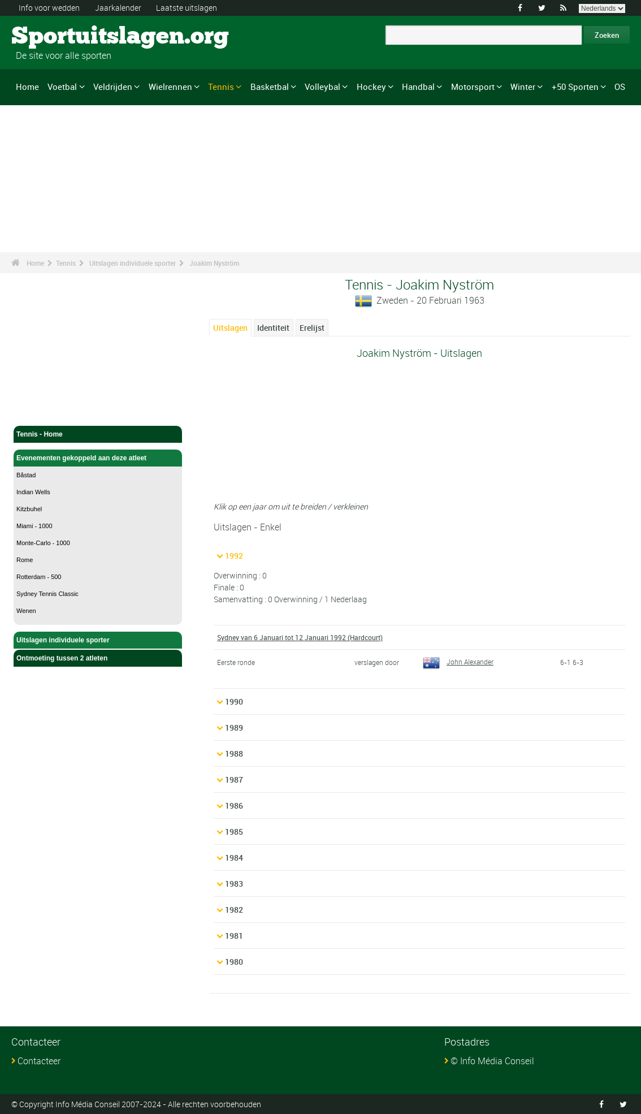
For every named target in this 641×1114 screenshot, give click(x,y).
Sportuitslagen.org (54, 37)
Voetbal (62, 86)
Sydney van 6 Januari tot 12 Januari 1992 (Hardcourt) (300, 637)
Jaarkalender (118, 7)
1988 (234, 753)
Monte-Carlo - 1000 (43, 542)
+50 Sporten (575, 86)
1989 (234, 727)
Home (27, 86)
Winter (522, 86)
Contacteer (39, 1061)
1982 (234, 909)
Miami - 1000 (34, 526)
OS (619, 86)
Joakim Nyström (214, 262)
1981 (234, 935)
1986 (234, 805)
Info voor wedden (49, 7)
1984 (234, 857)
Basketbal (269, 86)
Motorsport (473, 86)
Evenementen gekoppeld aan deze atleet (98, 458)
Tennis (221, 86)
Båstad (26, 475)
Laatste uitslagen (186, 7)
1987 (234, 779)
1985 (234, 831)
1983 (234, 883)
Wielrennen (170, 86)
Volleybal (322, 86)
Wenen (26, 610)
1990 (234, 701)
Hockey (371, 86)
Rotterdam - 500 (38, 576)
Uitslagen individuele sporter (132, 262)
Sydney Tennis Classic (47, 593)
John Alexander (458, 661)
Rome (24, 559)
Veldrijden (112, 86)
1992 (234, 555)
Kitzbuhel (29, 509)
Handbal (418, 86)
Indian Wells (33, 492)
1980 (234, 961)
